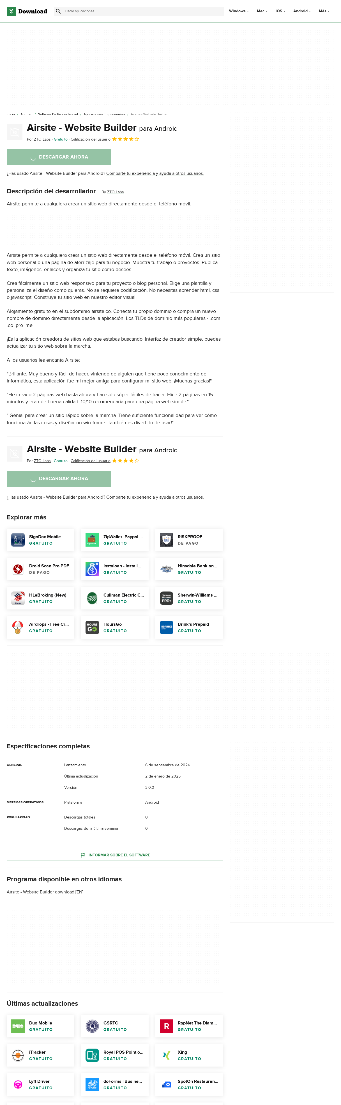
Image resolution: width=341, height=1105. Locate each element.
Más (325, 11)
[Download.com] (27, 11)
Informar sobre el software (115, 855)
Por (39, 139)
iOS (279, 11)
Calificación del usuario (105, 139)
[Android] (26, 114)
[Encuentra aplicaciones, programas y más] (139, 11)
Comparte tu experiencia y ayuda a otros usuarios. (155, 173)
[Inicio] (11, 114)
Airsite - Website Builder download (40, 892)
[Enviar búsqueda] (58, 11)
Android (300, 11)
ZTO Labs (115, 192)
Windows (237, 11)
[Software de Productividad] (58, 114)
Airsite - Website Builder (102, 127)
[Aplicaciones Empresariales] (104, 114)
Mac (260, 11)
